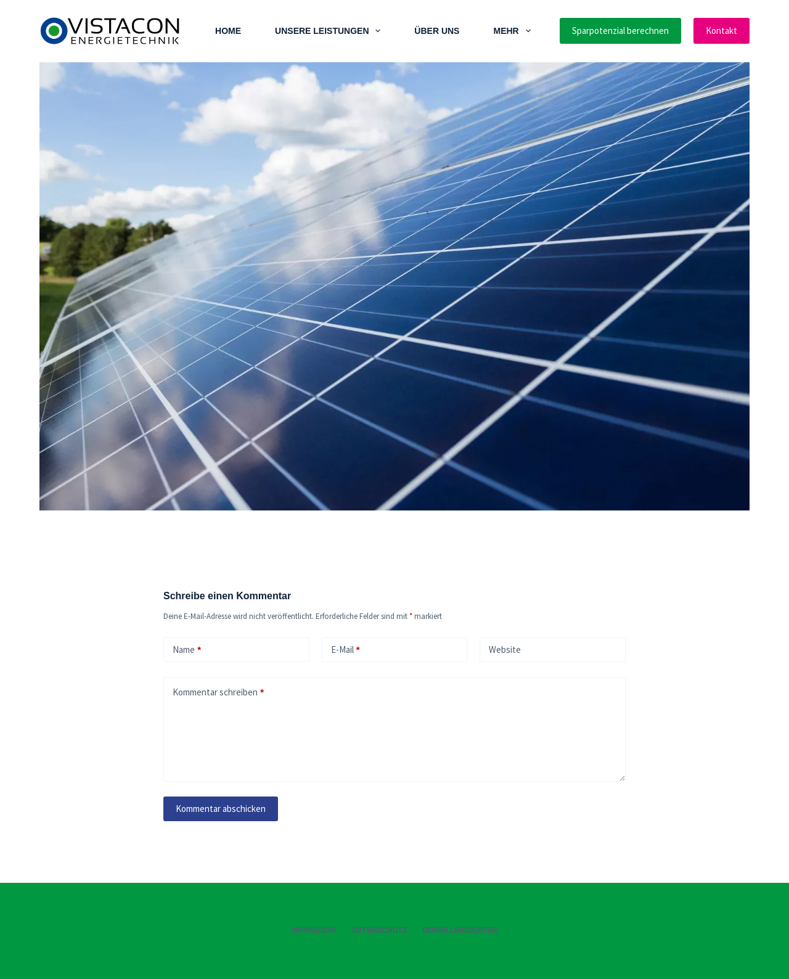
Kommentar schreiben (218, 692)
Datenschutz (379, 930)
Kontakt (721, 30)
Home (228, 31)
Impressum (314, 930)
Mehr (514, 30)
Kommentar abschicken (221, 808)
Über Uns (436, 31)
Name (187, 650)
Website (505, 649)
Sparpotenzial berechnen (620, 30)
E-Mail (345, 650)
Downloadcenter (459, 930)
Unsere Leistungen (330, 30)
